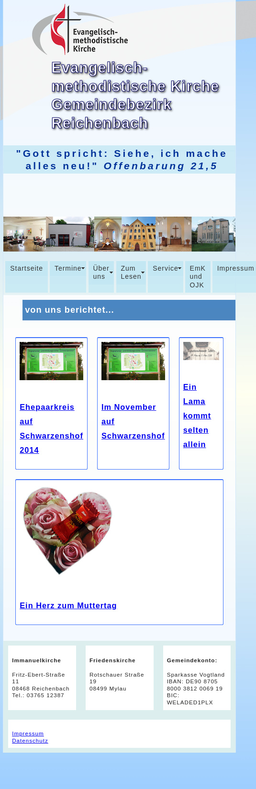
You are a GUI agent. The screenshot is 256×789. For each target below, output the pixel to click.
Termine (68, 268)
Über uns (101, 272)
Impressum (28, 733)
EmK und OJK (198, 276)
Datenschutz (30, 740)
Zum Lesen (131, 272)
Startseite (26, 268)
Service (165, 268)
